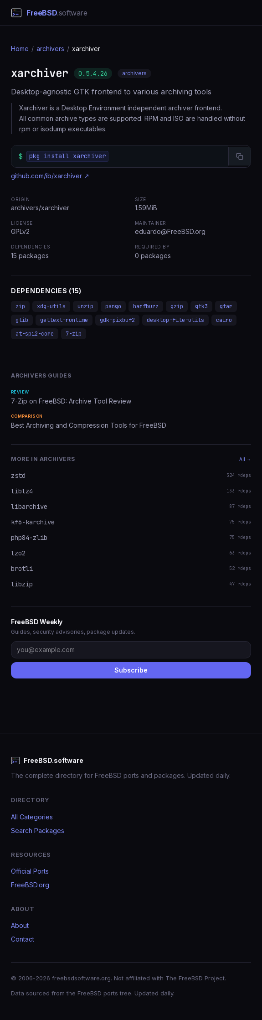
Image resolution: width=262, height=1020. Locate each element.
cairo (224, 320)
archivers (50, 48)
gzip (176, 306)
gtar (226, 306)
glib (21, 320)
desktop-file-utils (175, 320)
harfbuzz (146, 306)
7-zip (74, 333)
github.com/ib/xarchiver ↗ (50, 176)
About (20, 925)
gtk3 (201, 306)
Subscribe (131, 670)
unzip (85, 306)
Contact (22, 939)
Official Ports (30, 871)
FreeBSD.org (30, 885)
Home (20, 48)
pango (113, 306)
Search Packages (37, 830)
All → (245, 459)
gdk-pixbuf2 (117, 320)
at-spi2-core (34, 333)
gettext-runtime (64, 320)
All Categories (32, 817)
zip (20, 306)
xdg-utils (51, 306)
